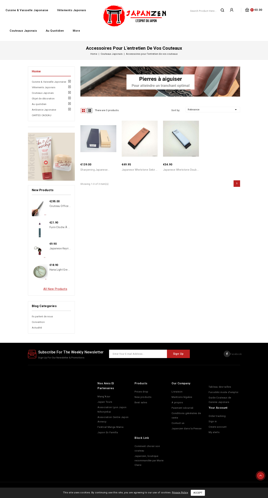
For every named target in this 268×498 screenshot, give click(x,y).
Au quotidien (55, 30)
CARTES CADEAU (41, 115)
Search (223, 10)
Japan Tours (105, 401)
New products (143, 397)
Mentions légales (182, 397)
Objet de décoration (43, 98)
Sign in (213, 421)
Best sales (141, 402)
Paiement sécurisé (182, 407)
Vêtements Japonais (71, 10)
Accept (197, 492)
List (89, 110)
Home (36, 71)
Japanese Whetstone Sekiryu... (141, 169)
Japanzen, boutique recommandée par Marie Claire (149, 460)
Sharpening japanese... (95, 169)
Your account (218, 407)
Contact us (178, 423)
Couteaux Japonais (23, 30)
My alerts (214, 432)
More (76, 30)
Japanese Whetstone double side (184, 169)
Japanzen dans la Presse (186, 428)
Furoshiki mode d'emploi (223, 392)
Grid (83, 110)
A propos (177, 402)
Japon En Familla (108, 432)
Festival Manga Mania (110, 427)
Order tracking (217, 416)
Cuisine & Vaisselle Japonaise (27, 10)
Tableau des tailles (220, 386)
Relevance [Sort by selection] (213, 109)
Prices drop (141, 391)
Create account (218, 426)
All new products (55, 289)
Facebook (236, 354)
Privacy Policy (180, 492)
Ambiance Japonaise (44, 109)
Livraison (177, 391)
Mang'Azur (104, 396)
